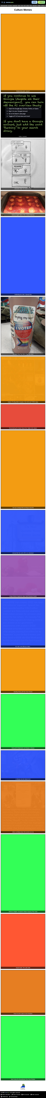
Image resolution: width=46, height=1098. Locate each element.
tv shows (42, 5)
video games (35, 5)
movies (31, 5)
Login (34, 2)
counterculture (15, 5)
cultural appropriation (4, 5)
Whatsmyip (4, 1096)
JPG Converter (25, 1094)
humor (25, 5)
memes (19, 5)
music (22, 5)
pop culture (10, 5)
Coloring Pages (13, 1096)
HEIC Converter (35, 1094)
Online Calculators (5, 1094)
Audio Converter (16, 1094)
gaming (27, 5)
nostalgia (38, 5)
